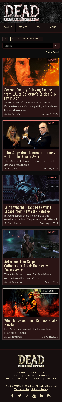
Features (49, 291)
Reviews (29, 375)
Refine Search (53, 52)
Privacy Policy (39, 389)
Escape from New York (25, 38)
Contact (51, 378)
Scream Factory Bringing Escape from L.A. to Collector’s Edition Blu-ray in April (30, 94)
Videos (17, 375)
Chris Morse (14, 223)
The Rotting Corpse (18, 378)
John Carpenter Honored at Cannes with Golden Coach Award (29, 154)
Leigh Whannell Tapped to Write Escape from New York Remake (27, 209)
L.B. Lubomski (15, 282)
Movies (34, 372)
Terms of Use (21, 389)
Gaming (21, 372)
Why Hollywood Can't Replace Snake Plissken (30, 322)
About (38, 378)
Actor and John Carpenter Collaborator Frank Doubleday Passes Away (26, 266)
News (52, 60)
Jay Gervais (14, 114)
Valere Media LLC (24, 385)
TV (43, 372)
